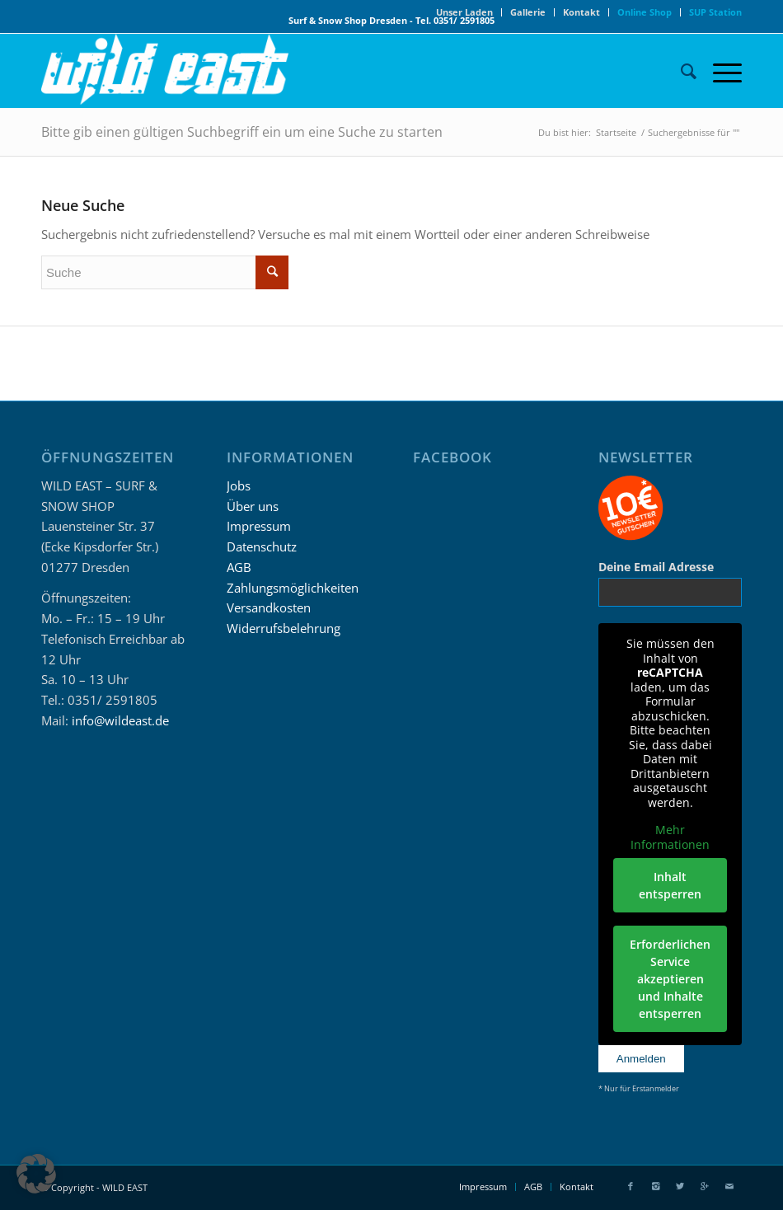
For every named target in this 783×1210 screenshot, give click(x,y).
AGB (239, 567)
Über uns (253, 506)
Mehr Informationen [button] (670, 837)
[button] (36, 1173)
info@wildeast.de (120, 720)
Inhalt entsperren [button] (670, 885)
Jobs (239, 485)
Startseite (616, 132)
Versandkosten (269, 607)
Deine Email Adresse (656, 567)
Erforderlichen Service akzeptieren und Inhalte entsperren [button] (670, 978)
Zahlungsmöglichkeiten (293, 587)
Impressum (259, 526)
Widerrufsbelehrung (283, 628)
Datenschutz (262, 546)
